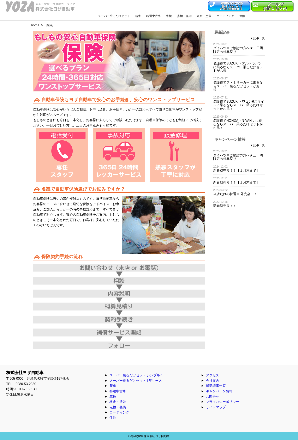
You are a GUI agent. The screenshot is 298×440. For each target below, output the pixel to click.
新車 (112, 386)
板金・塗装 (117, 402)
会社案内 (212, 380)
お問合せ (212, 396)
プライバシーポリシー (222, 402)
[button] (229, 6)
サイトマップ (216, 407)
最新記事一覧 (216, 386)
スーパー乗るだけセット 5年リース (135, 380)
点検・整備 (117, 407)
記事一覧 (259, 38)
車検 (112, 396)
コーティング (119, 412)
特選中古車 (117, 391)
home (35, 25)
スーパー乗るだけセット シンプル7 (135, 375)
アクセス (212, 375)
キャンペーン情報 (219, 391)
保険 (112, 417)
